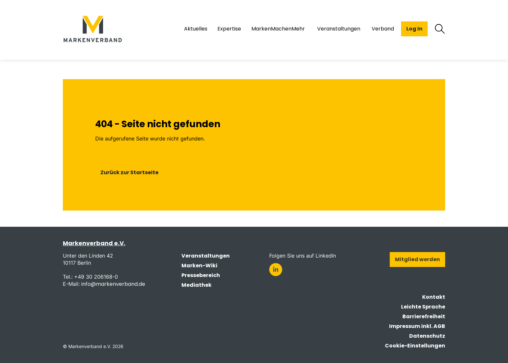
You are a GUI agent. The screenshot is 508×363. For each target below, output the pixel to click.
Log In (414, 28)
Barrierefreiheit (423, 316)
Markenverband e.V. (94, 243)
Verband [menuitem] (383, 28)
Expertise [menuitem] (229, 28)
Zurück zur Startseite (129, 172)
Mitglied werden (417, 259)
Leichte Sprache (423, 306)
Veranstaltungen (205, 256)
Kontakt (433, 297)
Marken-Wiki (199, 265)
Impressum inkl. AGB (417, 326)
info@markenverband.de (113, 284)
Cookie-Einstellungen (415, 345)
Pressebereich (200, 275)
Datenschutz (427, 336)
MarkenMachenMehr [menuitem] (278, 28)
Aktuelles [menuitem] (195, 28)
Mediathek (196, 285)
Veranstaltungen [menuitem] (338, 28)
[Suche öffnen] (440, 29)
